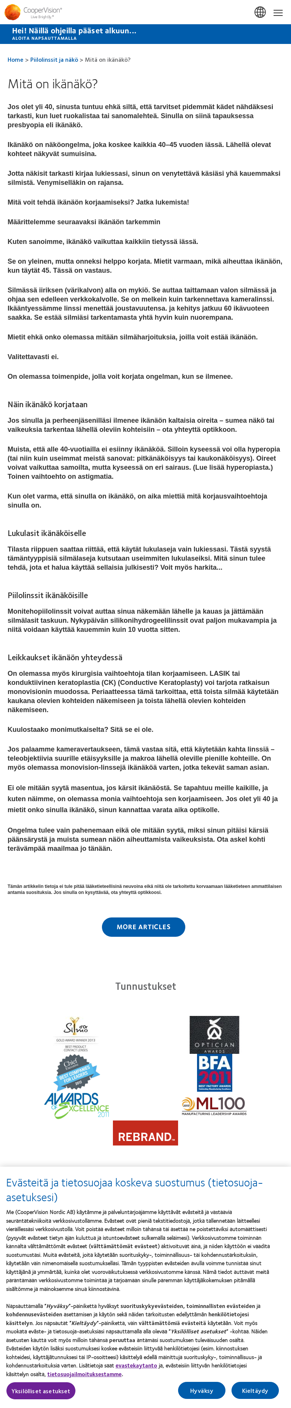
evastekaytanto (136, 1370)
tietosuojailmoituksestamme (84, 1378)
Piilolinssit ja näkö (54, 59)
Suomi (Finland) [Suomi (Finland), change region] (261, 12)
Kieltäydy (255, 1395)
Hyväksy (201, 1395)
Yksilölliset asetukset (40, 1395)
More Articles (144, 926)
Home (15, 59)
